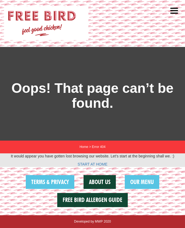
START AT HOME (92, 164)
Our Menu (142, 181)
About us (99, 181)
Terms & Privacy (50, 181)
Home (83, 147)
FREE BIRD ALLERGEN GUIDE (92, 199)
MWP (99, 221)
